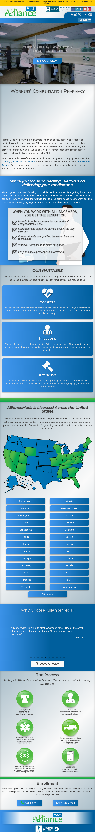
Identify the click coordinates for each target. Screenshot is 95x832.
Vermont (25, 588)
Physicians (47, 808)
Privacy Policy (51, 829)
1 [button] (31, 659)
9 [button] (60, 659)
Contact (65, 813)
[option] (47, 633)
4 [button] (42, 659)
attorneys (6, 162)
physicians (17, 162)
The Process (84, 808)
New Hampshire (69, 509)
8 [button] (57, 659)
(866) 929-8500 (78, 15)
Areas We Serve (29, 813)
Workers (66, 808)
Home (11, 808)
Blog (47, 813)
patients (32, 162)
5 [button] (45, 659)
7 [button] (53, 659)
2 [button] (34, 659)
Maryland (25, 509)
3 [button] (38, 659)
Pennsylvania (25, 502)
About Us (11, 813)
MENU (83, 20)
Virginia (69, 502)
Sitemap (41, 829)
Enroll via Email (65, 775)
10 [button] (64, 659)
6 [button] (49, 659)
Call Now (28, 775)
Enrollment (84, 813)
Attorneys (29, 808)
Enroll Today (47, 61)
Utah (69, 581)
